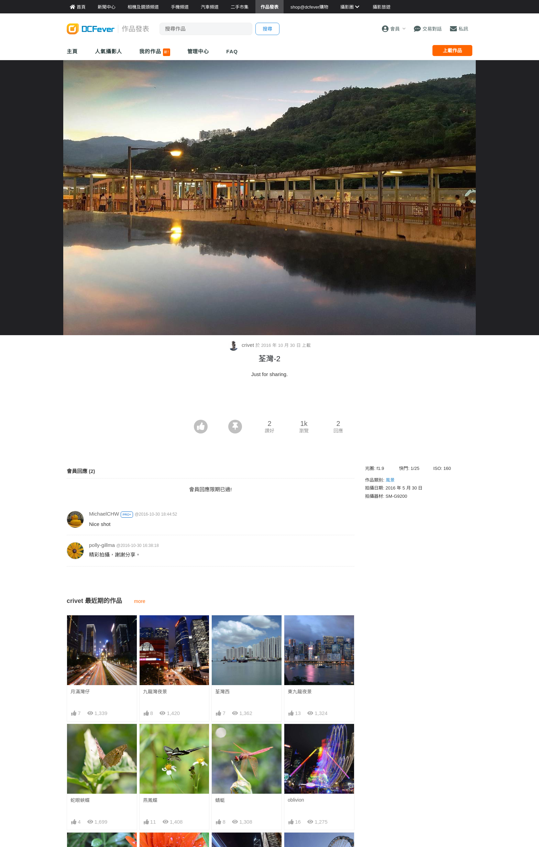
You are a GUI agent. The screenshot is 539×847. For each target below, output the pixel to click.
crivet (241, 345)
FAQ (232, 51)
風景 (390, 480)
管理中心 (198, 51)
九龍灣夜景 (155, 691)
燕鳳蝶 (150, 800)
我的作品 (154, 52)
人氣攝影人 (108, 51)
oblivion (296, 800)
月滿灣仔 (80, 691)
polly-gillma (102, 545)
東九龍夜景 (300, 691)
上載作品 (452, 50)
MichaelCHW (104, 514)
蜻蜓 (220, 800)
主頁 (72, 51)
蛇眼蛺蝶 (80, 800)
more (139, 601)
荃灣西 (222, 691)
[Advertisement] (269, 400)
